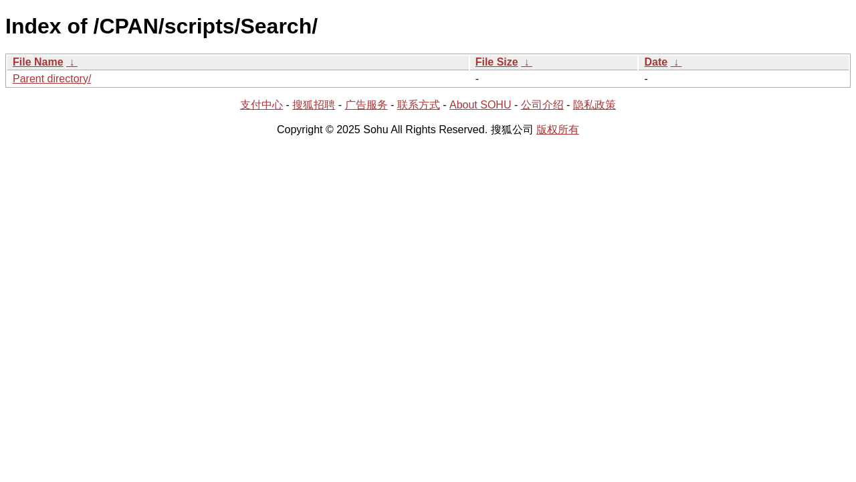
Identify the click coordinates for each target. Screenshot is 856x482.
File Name (38, 62)
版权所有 (557, 129)
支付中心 (261, 104)
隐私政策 (594, 104)
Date (655, 62)
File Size (496, 62)
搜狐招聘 (313, 104)
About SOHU (480, 104)
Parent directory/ (52, 78)
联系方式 (418, 104)
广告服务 (366, 104)
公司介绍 (542, 104)
